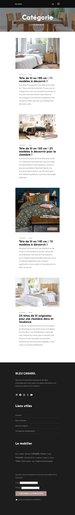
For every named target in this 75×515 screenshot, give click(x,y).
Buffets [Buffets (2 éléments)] (22, 454)
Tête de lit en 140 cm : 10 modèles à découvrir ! (36, 243)
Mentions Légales (21, 426)
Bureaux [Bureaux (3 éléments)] (28, 454)
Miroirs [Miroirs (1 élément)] (52, 458)
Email (26, 483)
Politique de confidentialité (25, 431)
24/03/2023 (22, 75)
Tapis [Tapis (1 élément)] (33, 461)
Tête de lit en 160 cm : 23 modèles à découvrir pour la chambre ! (37, 151)
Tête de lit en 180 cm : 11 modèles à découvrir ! (36, 80)
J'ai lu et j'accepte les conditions (29, 499)
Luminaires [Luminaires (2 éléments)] (38, 458)
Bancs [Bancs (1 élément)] (17, 454)
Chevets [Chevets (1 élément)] (49, 454)
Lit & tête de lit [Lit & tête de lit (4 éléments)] (29, 458)
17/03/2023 (22, 145)
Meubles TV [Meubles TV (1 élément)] (46, 458)
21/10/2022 (22, 312)
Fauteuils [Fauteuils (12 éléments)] (19, 457)
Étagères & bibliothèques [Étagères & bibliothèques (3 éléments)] (44, 461)
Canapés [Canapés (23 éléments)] (35, 453)
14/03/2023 (22, 238)
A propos (18, 415)
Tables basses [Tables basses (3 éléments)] (26, 461)
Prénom (18, 488)
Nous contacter (20, 420)
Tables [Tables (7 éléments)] (17, 461)
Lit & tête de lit (52, 65)
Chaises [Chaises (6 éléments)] (43, 454)
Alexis (30, 75)
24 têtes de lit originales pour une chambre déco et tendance (36, 319)
